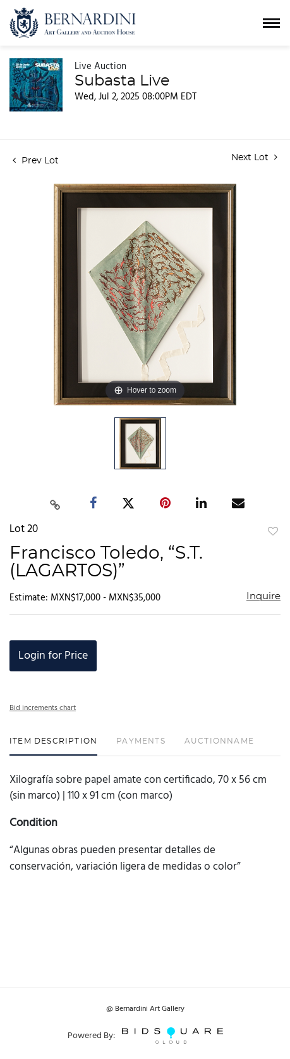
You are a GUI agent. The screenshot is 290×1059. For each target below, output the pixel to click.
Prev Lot (36, 160)
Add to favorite (273, 532)
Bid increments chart (42, 708)
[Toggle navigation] (271, 23)
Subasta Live (122, 81)
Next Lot (254, 157)
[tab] (53, 746)
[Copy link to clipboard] (55, 502)
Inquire (263, 596)
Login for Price (53, 656)
